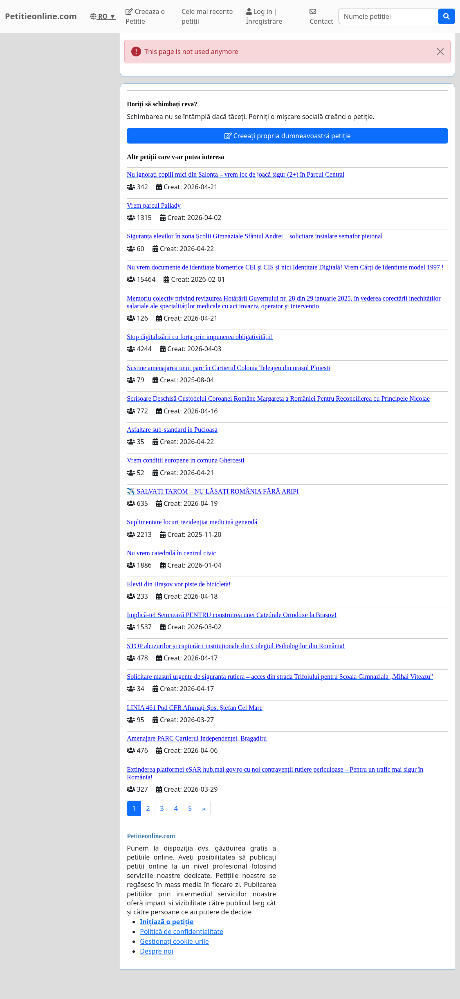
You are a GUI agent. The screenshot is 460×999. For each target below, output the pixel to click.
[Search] (388, 16)
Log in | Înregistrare (264, 16)
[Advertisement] (57, 155)
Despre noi (156, 951)
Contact (321, 17)
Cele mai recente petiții (207, 16)
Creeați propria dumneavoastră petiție (287, 135)
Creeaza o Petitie (145, 16)
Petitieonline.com (41, 16)
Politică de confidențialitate (181, 931)
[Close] (440, 51)
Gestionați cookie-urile (174, 941)
